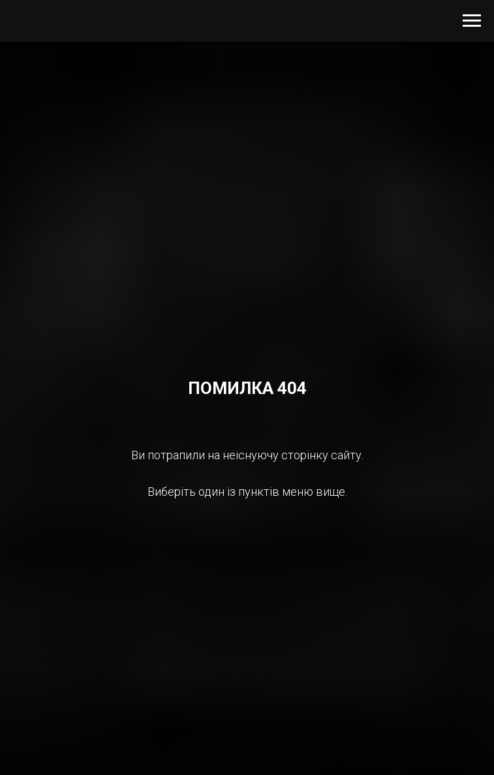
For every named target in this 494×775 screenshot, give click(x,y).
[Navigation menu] (472, 20)
